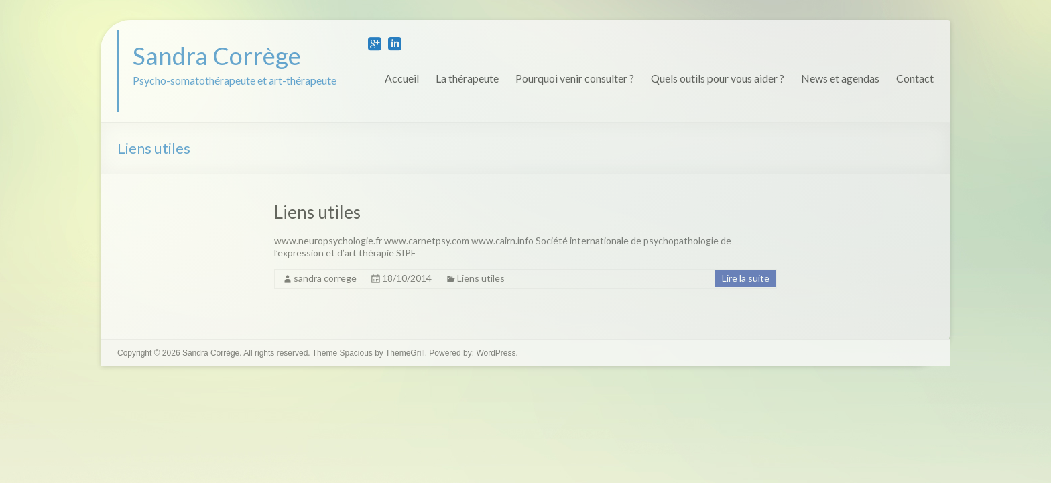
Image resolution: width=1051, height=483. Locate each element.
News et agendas (840, 78)
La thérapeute (467, 78)
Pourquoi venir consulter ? (574, 78)
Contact (915, 78)
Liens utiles (317, 212)
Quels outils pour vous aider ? (717, 78)
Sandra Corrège (217, 55)
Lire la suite (745, 278)
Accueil (402, 78)
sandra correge (325, 278)
